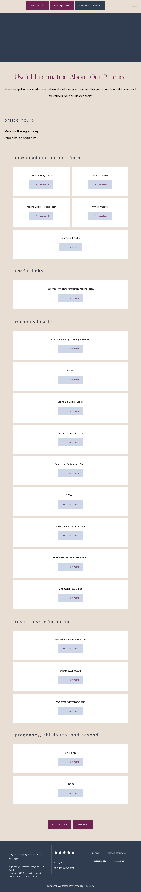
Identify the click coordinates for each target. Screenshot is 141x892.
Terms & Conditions (116, 853)
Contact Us (119, 861)
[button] (134, 7)
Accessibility (100, 861)
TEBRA (89, 886)
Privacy (95, 853)
